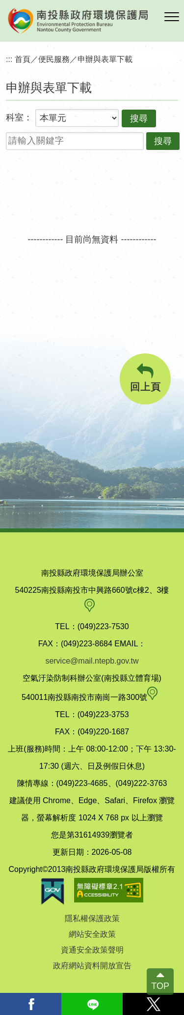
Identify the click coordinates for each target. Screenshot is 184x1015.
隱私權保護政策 (92, 918)
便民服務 (54, 59)
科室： (19, 117)
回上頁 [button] (145, 377)
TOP (160, 986)
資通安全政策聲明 (92, 950)
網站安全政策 (92, 934)
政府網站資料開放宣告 (92, 965)
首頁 (22, 59)
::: (9, 59)
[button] (171, 17)
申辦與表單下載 (105, 59)
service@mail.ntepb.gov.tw (91, 661)
